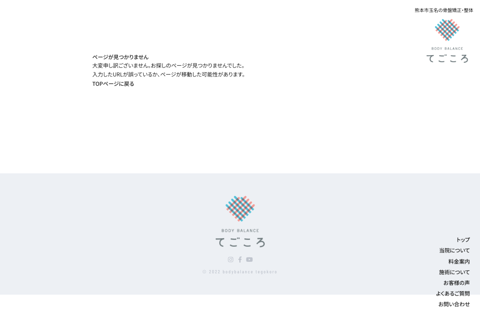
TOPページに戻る (113, 84)
